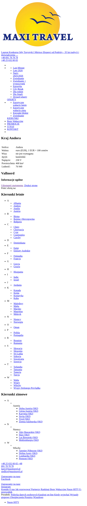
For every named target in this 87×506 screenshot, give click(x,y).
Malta (16, 306)
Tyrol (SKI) (24, 419)
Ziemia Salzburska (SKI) (31, 421)
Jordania (18, 285)
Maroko (17, 309)
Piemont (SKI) (26, 458)
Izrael (16, 280)
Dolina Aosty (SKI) (28, 453)
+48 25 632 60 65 (9, 60)
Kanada (17, 290)
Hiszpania (18, 272)
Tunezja (17, 372)
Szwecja (17, 361)
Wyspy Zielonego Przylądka (27, 388)
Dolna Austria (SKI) (28, 408)
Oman (16, 327)
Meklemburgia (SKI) (29, 440)
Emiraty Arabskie (22, 250)
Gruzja (17, 266)
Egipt (16, 248)
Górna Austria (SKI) (28, 411)
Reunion (18, 340)
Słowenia (18, 351)
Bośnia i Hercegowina (24, 219)
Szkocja (17, 356)
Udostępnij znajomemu (12, 185)
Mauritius (18, 311)
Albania (17, 203)
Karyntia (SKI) (26, 413)
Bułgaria (18, 221)
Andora (17, 206)
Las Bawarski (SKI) (28, 437)
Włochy (17, 385)
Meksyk (17, 314)
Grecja (17, 264)
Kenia (16, 293)
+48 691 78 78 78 (9, 57)
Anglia (16, 208)
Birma (16, 216)
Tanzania (18, 369)
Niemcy (17, 319)
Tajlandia (18, 367)
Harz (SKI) (24, 435)
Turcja (17, 375)
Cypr (16, 232)
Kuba (16, 298)
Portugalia (18, 335)
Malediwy (18, 303)
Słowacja (18, 348)
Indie (16, 277)
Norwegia (18, 322)
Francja (17, 258)
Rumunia (18, 343)
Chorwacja (19, 229)
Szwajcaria (19, 359)
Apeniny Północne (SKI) (30, 450)
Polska (17, 332)
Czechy (17, 237)
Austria (16, 211)
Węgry (17, 382)
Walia (16, 380)
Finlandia (18, 256)
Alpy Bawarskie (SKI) (29, 432)
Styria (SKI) (25, 416)
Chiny (16, 227)
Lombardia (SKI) (27, 456)
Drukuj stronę (30, 185)
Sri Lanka (18, 353)
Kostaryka (18, 295)
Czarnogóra (19, 235)
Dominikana (19, 243)
